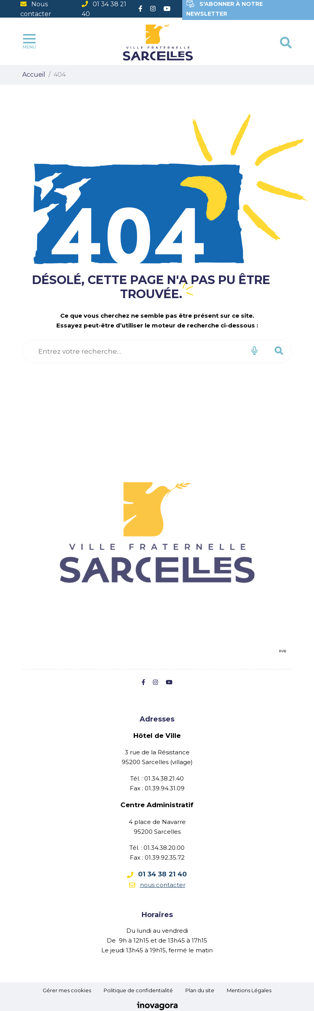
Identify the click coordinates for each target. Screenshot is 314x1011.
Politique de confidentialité (138, 990)
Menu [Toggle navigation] (29, 42)
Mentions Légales (249, 990)
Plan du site (199, 990)
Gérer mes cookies (67, 990)
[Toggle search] (286, 43)
